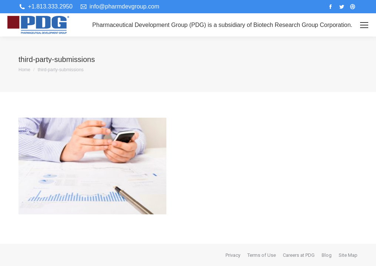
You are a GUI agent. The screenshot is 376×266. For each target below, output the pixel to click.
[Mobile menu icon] (364, 25)
